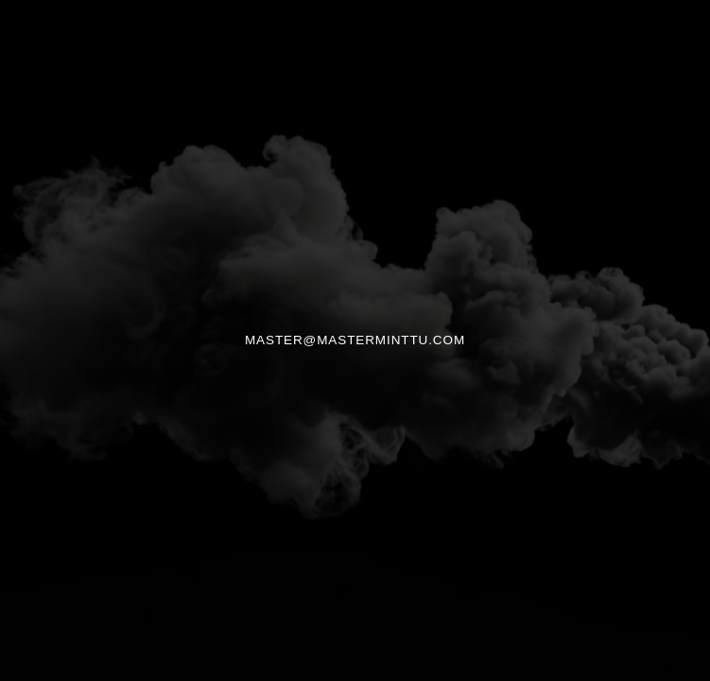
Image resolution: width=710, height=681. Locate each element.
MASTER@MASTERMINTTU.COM (355, 340)
